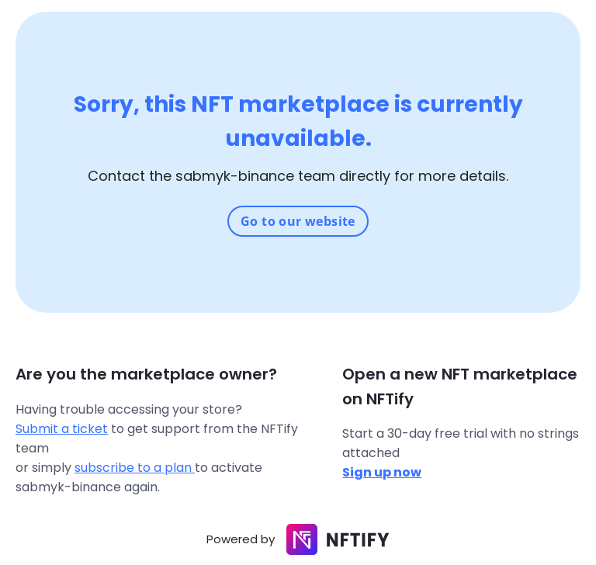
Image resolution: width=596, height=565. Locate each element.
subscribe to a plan (134, 468)
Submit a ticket (62, 429)
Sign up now (381, 472)
